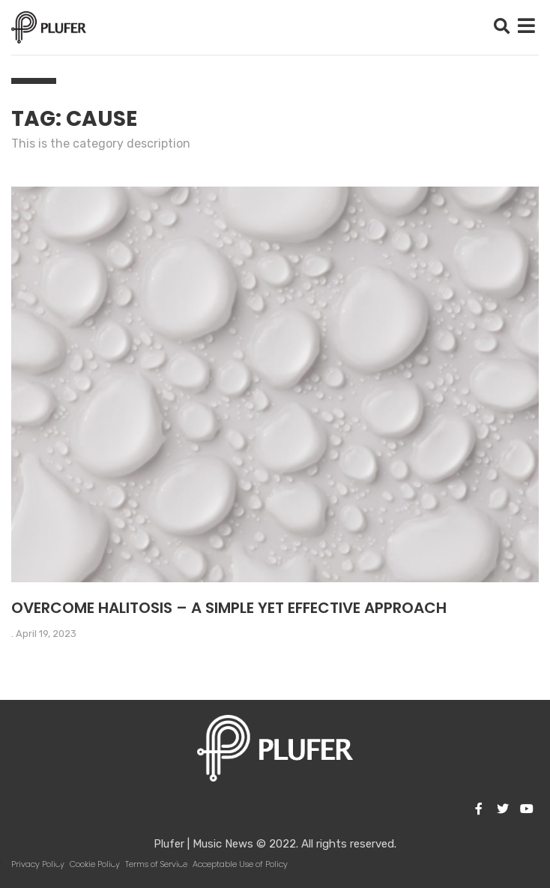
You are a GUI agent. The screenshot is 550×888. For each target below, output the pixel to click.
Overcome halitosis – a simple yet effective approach (229, 607)
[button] (501, 27)
